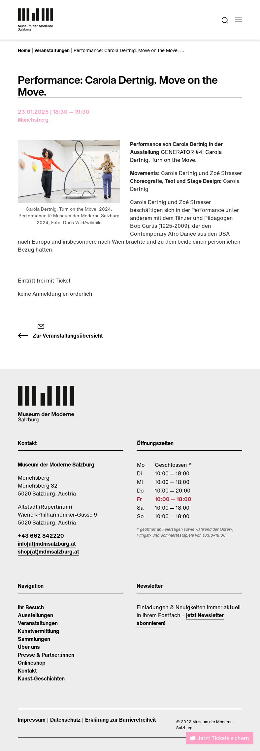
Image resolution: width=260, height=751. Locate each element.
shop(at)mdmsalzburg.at (48, 552)
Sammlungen (34, 639)
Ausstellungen (35, 615)
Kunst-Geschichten (41, 678)
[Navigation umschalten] (238, 19)
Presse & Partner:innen (46, 655)
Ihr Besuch (31, 607)
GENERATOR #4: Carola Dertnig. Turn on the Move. (176, 156)
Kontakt (27, 671)
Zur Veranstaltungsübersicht (68, 336)
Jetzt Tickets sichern (223, 738)
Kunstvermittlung (38, 631)
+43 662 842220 (41, 536)
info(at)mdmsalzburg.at (47, 544)
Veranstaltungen (38, 623)
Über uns (29, 647)
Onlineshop (32, 663)
